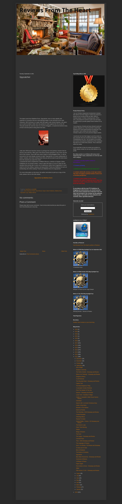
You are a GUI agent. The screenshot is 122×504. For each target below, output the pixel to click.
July (77, 475)
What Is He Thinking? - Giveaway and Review (88, 374)
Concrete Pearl (80, 438)
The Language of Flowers (82, 443)
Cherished (78, 400)
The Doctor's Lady (81, 425)
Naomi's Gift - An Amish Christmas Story (86, 403)
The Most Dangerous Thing (83, 385)
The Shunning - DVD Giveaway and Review (87, 412)
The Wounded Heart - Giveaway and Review (87, 381)
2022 (76, 334)
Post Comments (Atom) (33, 254)
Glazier (78, 429)
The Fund (78, 434)
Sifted (77, 468)
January (78, 489)
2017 (76, 343)
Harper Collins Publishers (48, 190)
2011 (76, 356)
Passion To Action (80, 419)
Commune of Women (81, 459)
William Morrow (32, 192)
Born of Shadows (80, 450)
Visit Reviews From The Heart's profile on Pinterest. (86, 245)
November (79, 361)
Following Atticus (80, 416)
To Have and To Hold (81, 447)
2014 (76, 349)
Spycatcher (23, 192)
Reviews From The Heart (55, 10)
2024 (76, 329)
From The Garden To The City (84, 390)
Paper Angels (79, 463)
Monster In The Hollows (82, 407)
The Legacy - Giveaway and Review (85, 436)
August (78, 473)
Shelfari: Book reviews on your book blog (83, 322)
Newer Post (23, 251)
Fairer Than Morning (81, 427)
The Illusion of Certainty (82, 452)
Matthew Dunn (58, 190)
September (79, 365)
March (78, 484)
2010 (76, 492)
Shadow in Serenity (81, 369)
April (77, 482)
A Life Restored (80, 379)
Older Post (64, 251)
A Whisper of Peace (81, 461)
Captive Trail (79, 383)
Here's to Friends (80, 410)
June (77, 478)
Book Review (39, 190)
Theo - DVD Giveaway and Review (85, 441)
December (79, 358)
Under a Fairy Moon (81, 405)
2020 (76, 338)
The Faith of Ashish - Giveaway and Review (87, 372)
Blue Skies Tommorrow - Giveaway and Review (88, 457)
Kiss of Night (79, 367)
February (78, 487)
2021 (76, 336)
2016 (76, 345)
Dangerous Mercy (80, 376)
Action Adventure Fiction (29, 190)
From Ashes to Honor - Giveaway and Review (88, 466)
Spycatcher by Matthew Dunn (43, 178)
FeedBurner (91, 214)
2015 (76, 347)
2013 (76, 352)
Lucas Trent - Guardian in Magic (84, 394)
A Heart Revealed (80, 414)
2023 (76, 331)
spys (27, 192)
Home (43, 251)
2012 (76, 354)
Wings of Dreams (80, 432)
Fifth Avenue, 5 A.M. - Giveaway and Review (87, 470)
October (78, 363)
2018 (76, 340)
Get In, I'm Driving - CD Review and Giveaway (88, 445)
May (77, 480)
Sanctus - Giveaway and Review (84, 392)
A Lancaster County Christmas (84, 388)
